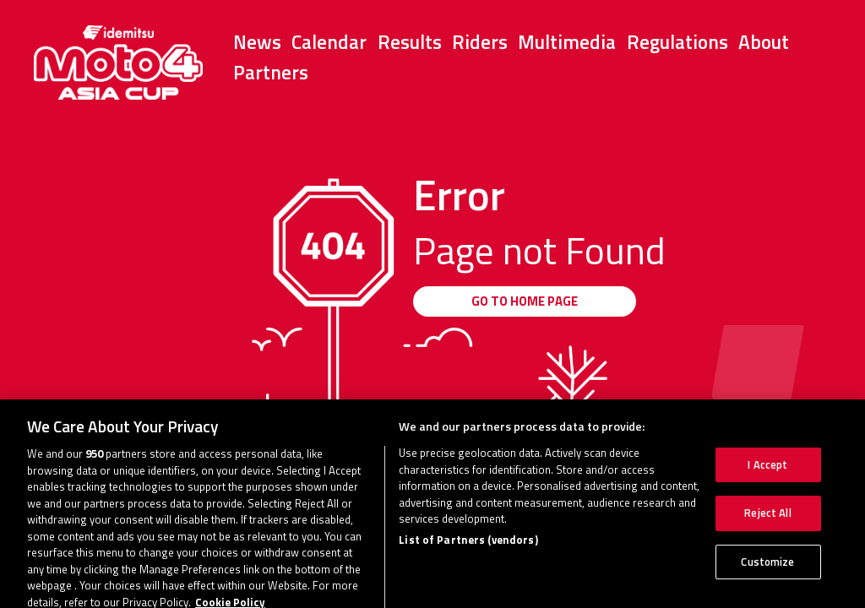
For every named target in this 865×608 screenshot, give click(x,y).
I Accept (767, 471)
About (763, 42)
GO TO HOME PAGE (524, 301)
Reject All (767, 520)
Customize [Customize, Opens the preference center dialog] (767, 569)
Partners (270, 72)
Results (410, 42)
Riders (480, 42)
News (257, 42)
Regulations (677, 42)
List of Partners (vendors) (468, 547)
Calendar (329, 42)
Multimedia (567, 42)
